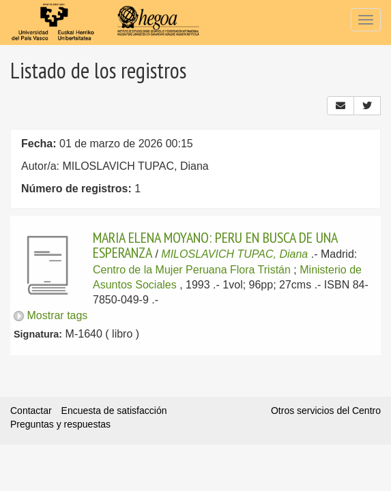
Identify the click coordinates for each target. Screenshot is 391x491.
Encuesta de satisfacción (114, 410)
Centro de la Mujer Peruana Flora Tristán (192, 270)
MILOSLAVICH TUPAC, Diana (234, 254)
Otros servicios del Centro (326, 410)
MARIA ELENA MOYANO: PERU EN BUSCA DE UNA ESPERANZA (215, 245)
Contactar (31, 410)
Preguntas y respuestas (60, 424)
